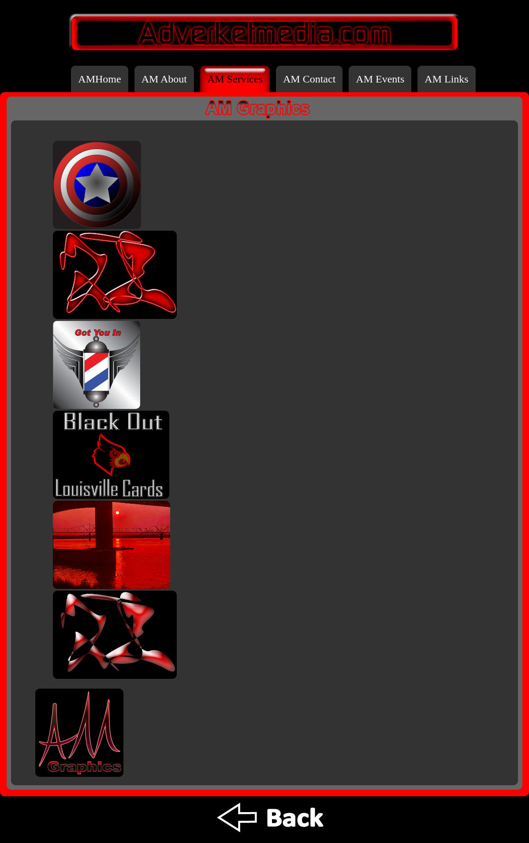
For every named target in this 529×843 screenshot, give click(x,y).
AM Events (380, 79)
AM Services (235, 79)
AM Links (446, 79)
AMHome (99, 79)
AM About (164, 79)
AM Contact (309, 79)
